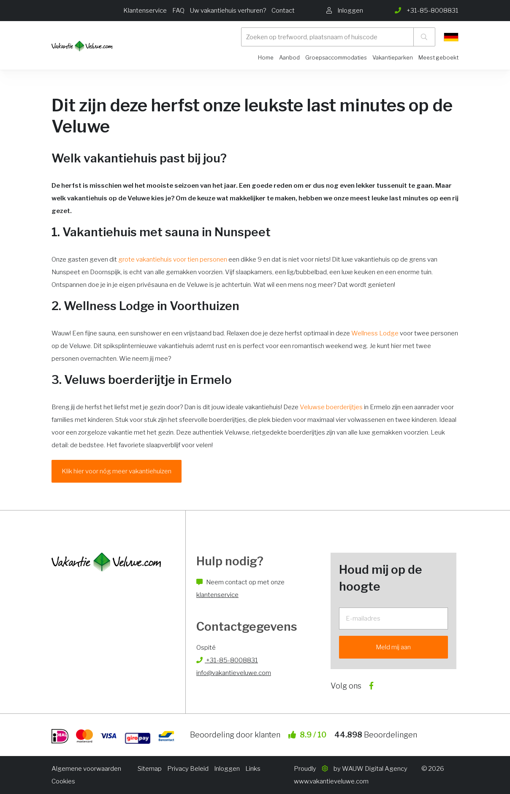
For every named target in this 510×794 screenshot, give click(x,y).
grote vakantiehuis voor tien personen (172, 259)
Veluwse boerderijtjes (331, 407)
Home (266, 57)
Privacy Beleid (188, 768)
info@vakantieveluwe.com (233, 673)
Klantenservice (145, 10)
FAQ (178, 10)
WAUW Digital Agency (374, 768)
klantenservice (217, 595)
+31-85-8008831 (227, 660)
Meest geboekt (438, 57)
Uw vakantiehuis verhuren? (228, 10)
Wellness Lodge (375, 333)
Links (252, 768)
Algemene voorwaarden (86, 768)
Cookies (63, 781)
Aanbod (289, 57)
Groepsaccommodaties (336, 57)
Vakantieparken (392, 57)
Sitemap (150, 768)
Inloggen (227, 768)
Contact (283, 10)
